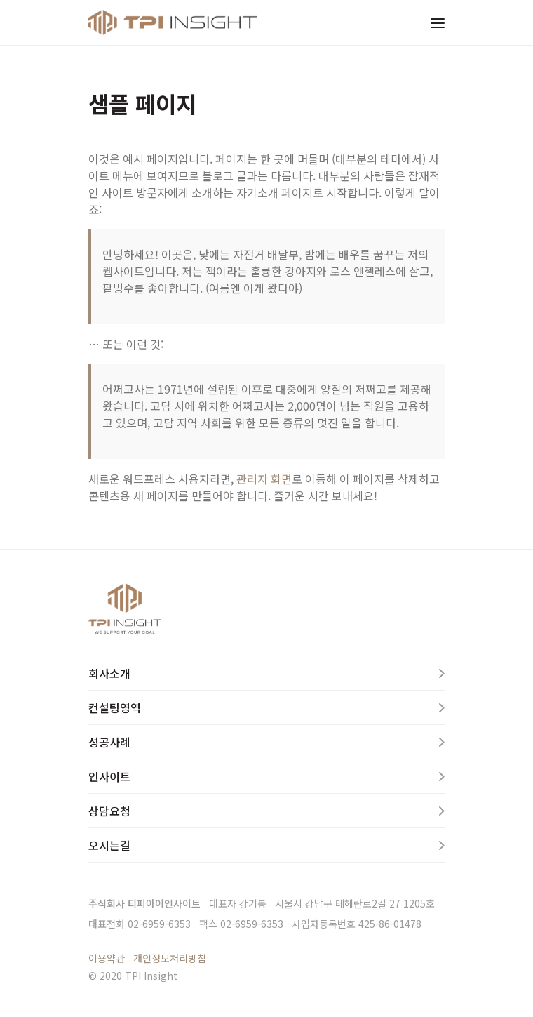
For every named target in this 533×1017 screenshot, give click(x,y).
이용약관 (106, 958)
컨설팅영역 (114, 707)
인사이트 (109, 776)
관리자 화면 (264, 478)
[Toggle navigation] (438, 22)
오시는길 (109, 845)
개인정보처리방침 (169, 958)
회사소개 (109, 673)
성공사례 (109, 741)
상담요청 (109, 810)
